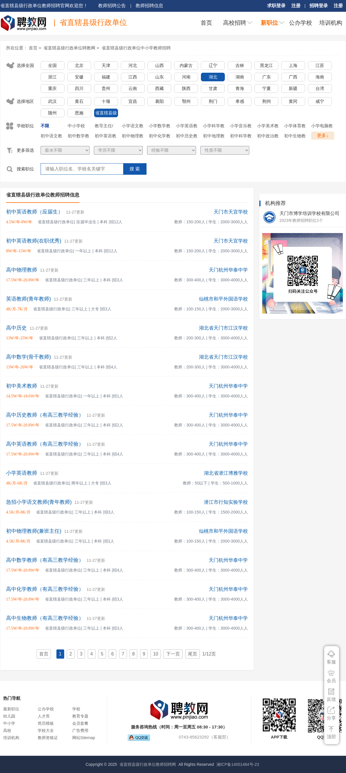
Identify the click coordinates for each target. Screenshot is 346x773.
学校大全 (46, 730)
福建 (106, 76)
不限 (45, 125)
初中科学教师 (241, 136)
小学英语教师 (186, 126)
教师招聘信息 (149, 5)
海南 (319, 76)
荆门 (213, 101)
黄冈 (293, 101)
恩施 (79, 112)
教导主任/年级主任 (104, 126)
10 (155, 653)
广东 (266, 76)
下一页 (173, 653)
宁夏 (266, 88)
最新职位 (11, 709)
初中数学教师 (78, 136)
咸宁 (319, 101)
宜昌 (132, 101)
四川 (79, 88)
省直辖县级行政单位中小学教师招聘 (136, 47)
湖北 (213, 76)
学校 (76, 709)
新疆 (293, 88)
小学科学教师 (214, 126)
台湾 (319, 88)
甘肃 (213, 88)
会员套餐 (80, 723)
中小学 (9, 723)
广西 (293, 76)
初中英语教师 (105, 136)
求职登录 (276, 5)
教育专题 (80, 716)
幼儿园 (9, 716)
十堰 (106, 101)
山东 (159, 76)
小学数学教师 (159, 126)
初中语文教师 (51, 136)
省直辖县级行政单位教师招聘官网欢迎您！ (44, 5)
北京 (79, 65)
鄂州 (186, 101)
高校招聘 (234, 23)
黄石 (79, 101)
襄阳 (159, 101)
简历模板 (46, 723)
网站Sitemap (83, 737)
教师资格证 (48, 737)
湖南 (239, 76)
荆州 (266, 101)
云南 (132, 88)
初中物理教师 (132, 136)
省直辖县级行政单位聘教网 (69, 47)
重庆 (52, 88)
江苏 (319, 65)
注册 (296, 5)
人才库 (44, 716)
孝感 (239, 101)
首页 (206, 23)
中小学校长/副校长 (77, 126)
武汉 (52, 101)
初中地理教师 (214, 136)
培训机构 (330, 23)
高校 (7, 730)
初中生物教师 (295, 136)
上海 (293, 65)
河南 (186, 76)
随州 (52, 112)
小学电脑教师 (322, 126)
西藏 (159, 88)
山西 (159, 65)
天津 (106, 65)
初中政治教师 (268, 136)
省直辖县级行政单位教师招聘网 (147, 764)
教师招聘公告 (112, 5)
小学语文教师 (132, 126)
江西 (132, 76)
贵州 (106, 88)
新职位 (269, 23)
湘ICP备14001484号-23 (237, 764)
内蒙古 (186, 65)
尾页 (192, 653)
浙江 (52, 76)
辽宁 (213, 65)
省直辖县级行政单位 (106, 113)
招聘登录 (318, 5)
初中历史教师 (186, 136)
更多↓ (322, 135)
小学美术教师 (268, 126)
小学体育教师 (295, 126)
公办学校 (300, 23)
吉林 (239, 65)
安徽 (79, 76)
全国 (52, 65)
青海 (239, 88)
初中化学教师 (159, 136)
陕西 (186, 88)
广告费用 (80, 730)
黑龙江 (266, 65)
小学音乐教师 (241, 126)
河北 (132, 65)
